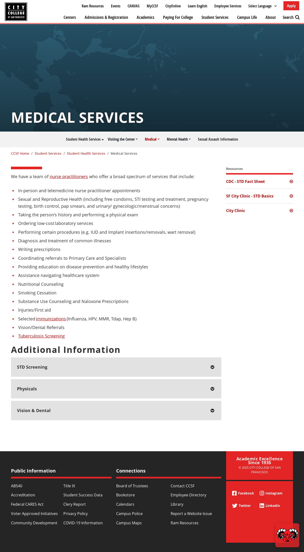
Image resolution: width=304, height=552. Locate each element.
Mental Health (177, 139)
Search (288, 17)
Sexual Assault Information (218, 139)
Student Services (214, 17)
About (271, 17)
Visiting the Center (121, 139)
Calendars (125, 504)
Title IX (69, 485)
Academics (145, 17)
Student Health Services (83, 139)
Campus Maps (129, 522)
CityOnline (173, 6)
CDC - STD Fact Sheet (245, 181)
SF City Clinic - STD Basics (249, 196)
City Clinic (235, 210)
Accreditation (23, 495)
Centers (70, 17)
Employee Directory (188, 495)
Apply (291, 5)
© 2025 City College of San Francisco (260, 469)
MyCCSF (152, 6)
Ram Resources (93, 6)
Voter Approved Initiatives (34, 513)
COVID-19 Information (83, 522)
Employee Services (227, 6)
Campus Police (129, 513)
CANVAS (134, 6)
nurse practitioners (69, 176)
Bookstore (125, 495)
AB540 (16, 485)
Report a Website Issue (191, 513)
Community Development (34, 522)
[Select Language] (262, 6)
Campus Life (247, 17)
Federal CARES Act (27, 504)
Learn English (197, 6)
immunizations (51, 319)
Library (177, 504)
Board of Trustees (132, 485)
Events (115, 6)
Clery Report (74, 504)
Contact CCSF (183, 485)
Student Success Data (83, 495)
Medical (151, 139)
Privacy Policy (75, 513)
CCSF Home (20, 153)
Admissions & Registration (106, 17)
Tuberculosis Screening (41, 336)
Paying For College (178, 17)
